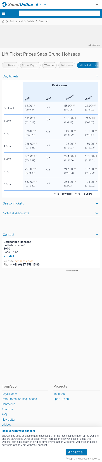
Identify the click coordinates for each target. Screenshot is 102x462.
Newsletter (8, 419)
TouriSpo (59, 394)
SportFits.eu (61, 399)
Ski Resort (10, 65)
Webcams (66, 65)
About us (7, 409)
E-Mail (10, 256)
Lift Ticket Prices (89, 65)
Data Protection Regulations (19, 399)
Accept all (76, 452)
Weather (49, 65)
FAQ (4, 414)
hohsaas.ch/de (24, 261)
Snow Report (30, 65)
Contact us (8, 404)
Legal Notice (9, 394)
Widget (6, 424)
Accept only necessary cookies (83, 458)
